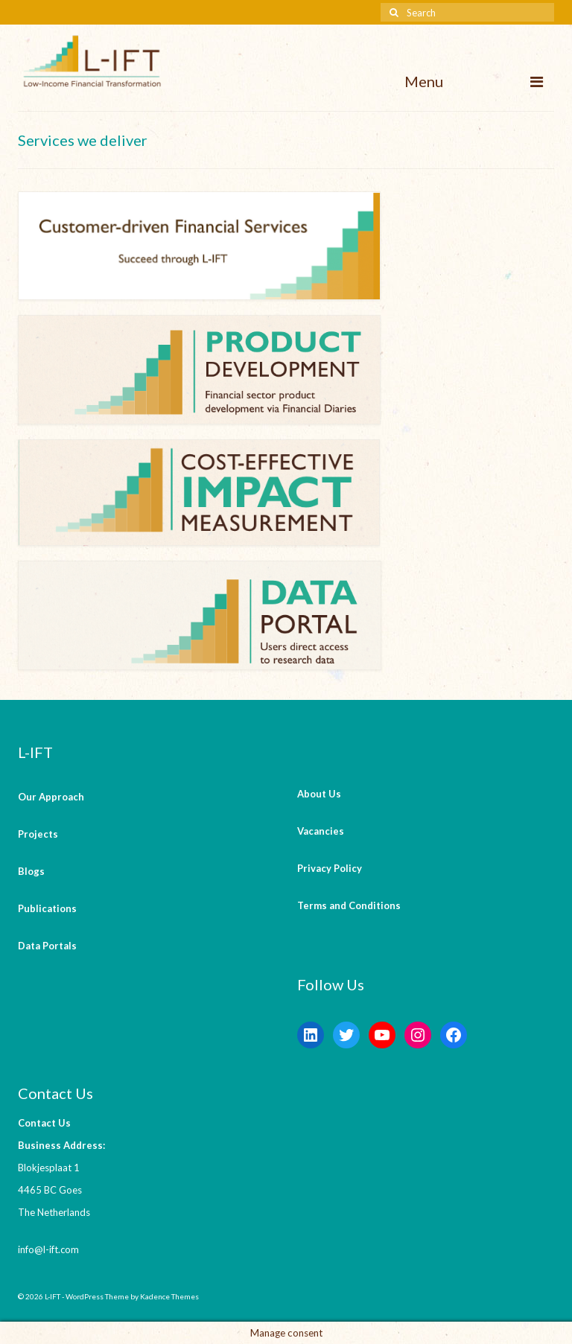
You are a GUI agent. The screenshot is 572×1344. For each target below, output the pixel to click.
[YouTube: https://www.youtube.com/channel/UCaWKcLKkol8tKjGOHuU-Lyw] (382, 1035)
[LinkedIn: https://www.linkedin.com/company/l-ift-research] (310, 1035)
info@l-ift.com (48, 1249)
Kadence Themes (169, 1296)
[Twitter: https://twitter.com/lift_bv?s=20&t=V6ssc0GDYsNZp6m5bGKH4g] (346, 1035)
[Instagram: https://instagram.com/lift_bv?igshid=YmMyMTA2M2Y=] (417, 1035)
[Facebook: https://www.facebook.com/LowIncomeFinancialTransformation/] (453, 1035)
